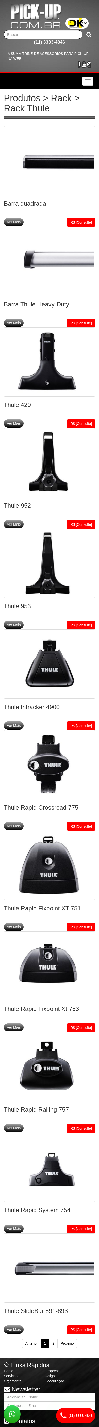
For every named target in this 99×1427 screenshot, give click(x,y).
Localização (54, 1381)
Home (8, 1371)
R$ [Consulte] (81, 222)
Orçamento (12, 1381)
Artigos (51, 1376)
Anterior (31, 1343)
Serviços (11, 1376)
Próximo (67, 1343)
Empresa (52, 1371)
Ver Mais (14, 222)
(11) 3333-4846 (49, 42)
